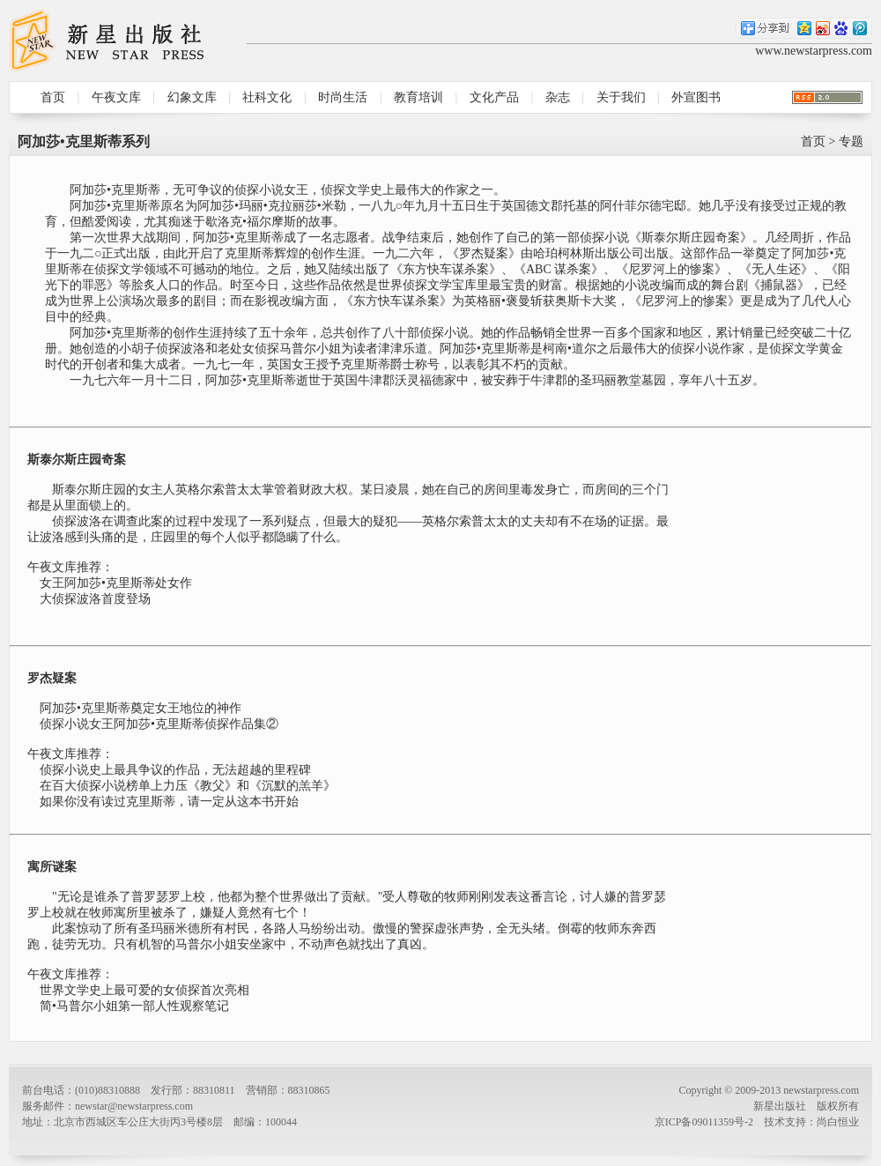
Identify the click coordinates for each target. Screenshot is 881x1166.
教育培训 (418, 97)
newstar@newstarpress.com (134, 1106)
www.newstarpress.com (813, 50)
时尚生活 (342, 97)
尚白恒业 (838, 1122)
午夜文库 (116, 97)
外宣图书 (696, 97)
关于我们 (621, 97)
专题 (851, 141)
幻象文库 (192, 97)
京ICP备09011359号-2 (704, 1122)
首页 (53, 97)
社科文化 (267, 97)
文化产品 (494, 97)
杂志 (557, 97)
